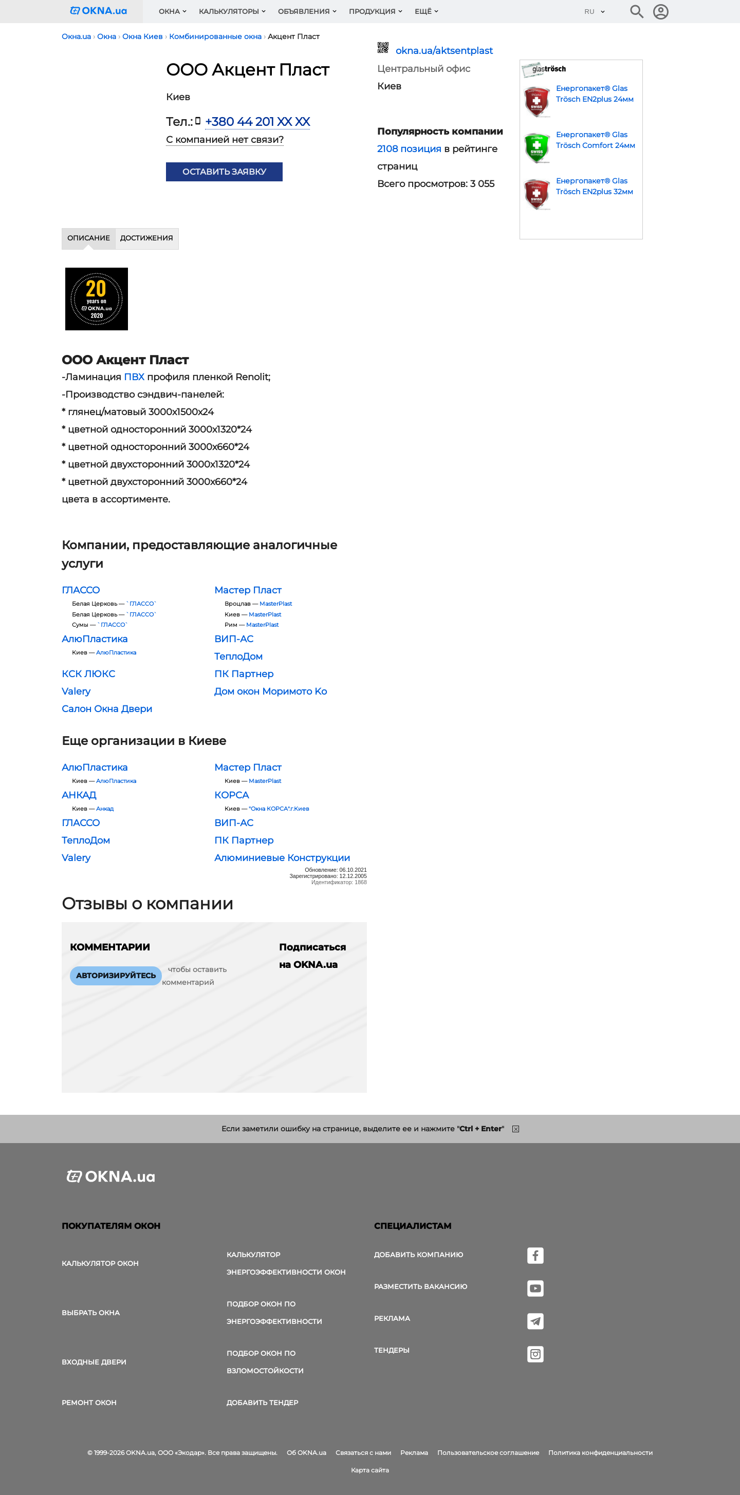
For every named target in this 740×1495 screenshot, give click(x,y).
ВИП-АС (233, 639)
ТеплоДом (238, 656)
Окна (169, 11)
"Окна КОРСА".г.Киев (279, 809)
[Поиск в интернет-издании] (637, 12)
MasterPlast (276, 604)
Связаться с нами (363, 1452)
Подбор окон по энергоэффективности (274, 1312)
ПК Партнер (243, 674)
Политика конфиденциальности (600, 1452)
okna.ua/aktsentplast (444, 51)
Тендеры (392, 1350)
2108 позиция (409, 149)
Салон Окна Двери (107, 709)
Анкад (105, 809)
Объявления (304, 11)
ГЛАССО (81, 590)
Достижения (146, 238)
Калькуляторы (229, 11)
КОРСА (231, 795)
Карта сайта (370, 1470)
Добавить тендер (262, 1402)
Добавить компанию (418, 1254)
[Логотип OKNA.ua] (106, 11)
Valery (76, 691)
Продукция (372, 11)
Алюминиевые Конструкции (282, 858)
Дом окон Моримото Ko (270, 691)
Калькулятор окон (100, 1263)
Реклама (392, 1318)
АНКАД (79, 795)
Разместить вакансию (420, 1286)
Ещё (423, 11)
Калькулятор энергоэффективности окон (286, 1263)
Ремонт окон (89, 1402)
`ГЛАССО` (141, 604)
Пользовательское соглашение (488, 1452)
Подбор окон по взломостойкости (265, 1362)
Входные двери (94, 1362)
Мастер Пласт (248, 590)
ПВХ (134, 377)
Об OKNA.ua (306, 1452)
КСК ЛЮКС (88, 674)
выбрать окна (91, 1313)
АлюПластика (95, 639)
